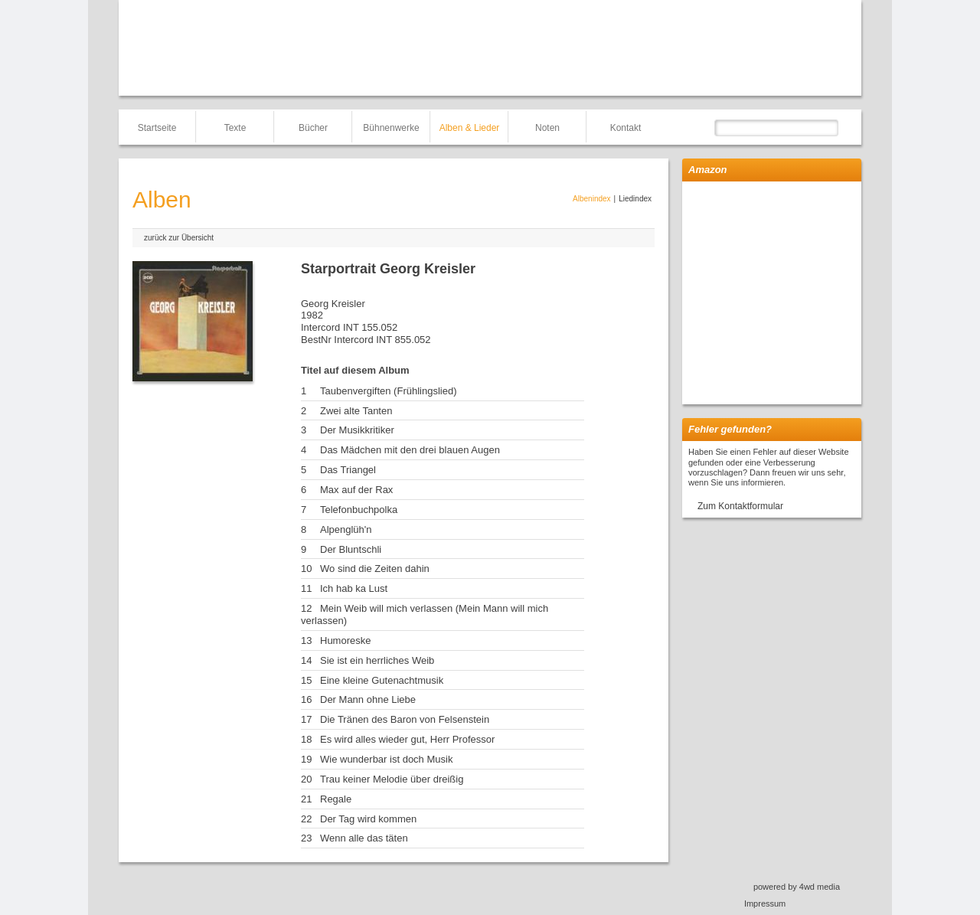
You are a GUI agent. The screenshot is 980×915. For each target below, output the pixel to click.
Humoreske (345, 640)
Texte (235, 128)
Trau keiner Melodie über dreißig (391, 779)
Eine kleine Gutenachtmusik (381, 680)
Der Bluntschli (350, 549)
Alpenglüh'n (346, 529)
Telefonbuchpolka (358, 509)
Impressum (765, 903)
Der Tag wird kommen (368, 819)
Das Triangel (348, 469)
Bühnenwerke (391, 128)
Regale (335, 799)
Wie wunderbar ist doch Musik (386, 759)
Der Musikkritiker (357, 430)
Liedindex (635, 198)
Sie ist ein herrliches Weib (377, 660)
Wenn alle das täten (364, 838)
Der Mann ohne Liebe (368, 699)
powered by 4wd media (796, 886)
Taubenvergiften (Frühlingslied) (388, 391)
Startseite (157, 128)
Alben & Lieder (469, 128)
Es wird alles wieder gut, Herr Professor (407, 739)
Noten (547, 128)
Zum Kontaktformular (740, 506)
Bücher (313, 128)
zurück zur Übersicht (179, 238)
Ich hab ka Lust (353, 588)
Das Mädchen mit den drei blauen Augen (410, 450)
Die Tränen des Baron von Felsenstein (404, 719)
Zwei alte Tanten (356, 411)
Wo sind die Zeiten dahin (375, 568)
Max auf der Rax (356, 489)
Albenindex (591, 198)
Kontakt (626, 128)
